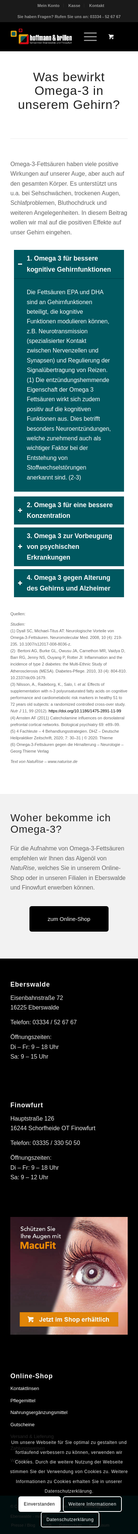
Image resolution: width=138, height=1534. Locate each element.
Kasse (74, 5)
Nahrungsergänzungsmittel (38, 1412)
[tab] (69, 264)
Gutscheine (22, 1424)
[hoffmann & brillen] (57, 36)
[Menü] (87, 36)
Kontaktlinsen (24, 1388)
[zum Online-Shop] (69, 919)
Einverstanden (39, 1504)
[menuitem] (49, 5)
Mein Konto (49, 5)
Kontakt (96, 5)
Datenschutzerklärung (70, 1519)
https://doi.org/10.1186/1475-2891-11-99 (85, 711)
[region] (69, 385)
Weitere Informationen (92, 1504)
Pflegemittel (22, 1400)
